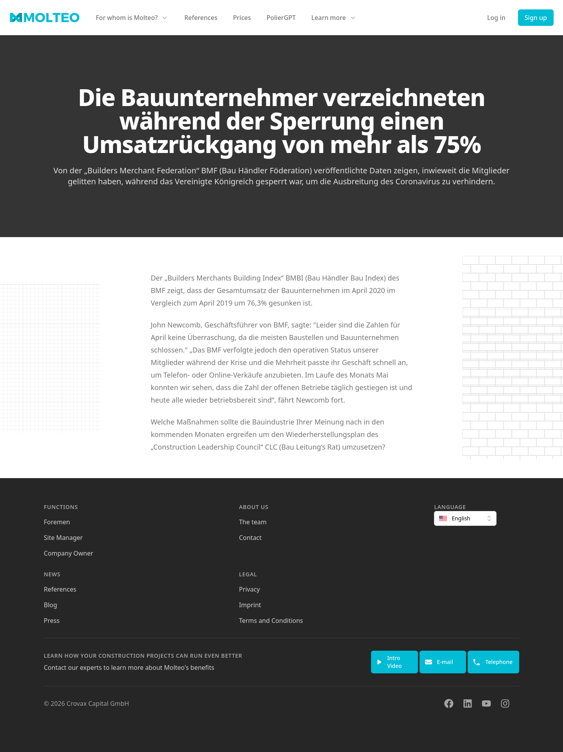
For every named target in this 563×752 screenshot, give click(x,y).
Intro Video (389, 661)
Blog (50, 605)
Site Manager (63, 537)
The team (253, 522)
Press (51, 620)
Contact (250, 537)
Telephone (493, 662)
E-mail (439, 662)
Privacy (249, 589)
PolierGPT (281, 17)
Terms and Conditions (271, 620)
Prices (242, 17)
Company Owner (68, 553)
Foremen (57, 522)
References (200, 17)
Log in (496, 17)
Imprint (250, 605)
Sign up (536, 17)
